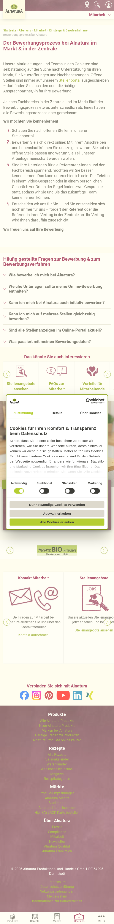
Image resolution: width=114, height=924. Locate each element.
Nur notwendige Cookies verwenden (57, 504)
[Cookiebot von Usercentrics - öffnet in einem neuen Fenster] (85, 401)
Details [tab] (57, 413)
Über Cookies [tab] (90, 413)
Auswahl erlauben (57, 513)
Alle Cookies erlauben (57, 522)
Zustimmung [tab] (23, 413)
